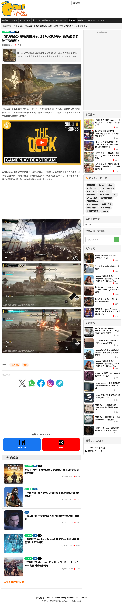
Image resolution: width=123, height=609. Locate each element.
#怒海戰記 (15, 365)
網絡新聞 (82, 20)
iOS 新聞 (13, 20)
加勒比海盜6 (106, 198)
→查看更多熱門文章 (14, 582)
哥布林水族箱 (93, 211)
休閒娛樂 (92, 20)
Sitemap (83, 598)
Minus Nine (104, 195)
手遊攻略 (46, 20)
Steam (102, 185)
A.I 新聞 (101, 20)
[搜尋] (57, 3)
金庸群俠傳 (105, 208)
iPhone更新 (92, 198)
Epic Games (92, 204)
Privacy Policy (58, 598)
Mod (101, 191)
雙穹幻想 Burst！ (94, 201)
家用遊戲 (72, 20)
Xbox (110, 185)
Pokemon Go (108, 188)
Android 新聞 (25, 20)
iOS (109, 191)
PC (17, 32)
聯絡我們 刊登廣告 (95, 451)
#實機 (25, 365)
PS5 (12, 32)
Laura (105, 211)
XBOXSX (6, 32)
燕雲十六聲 (106, 204)
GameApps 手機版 (95, 448)
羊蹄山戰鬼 (92, 208)
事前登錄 (36, 20)
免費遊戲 (91, 185)
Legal (48, 598)
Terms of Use (72, 598)
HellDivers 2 (92, 188)
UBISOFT (91, 191)
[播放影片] (41, 142)
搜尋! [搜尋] (76, 3)
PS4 (114, 195)
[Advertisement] (39, 200)
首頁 (5, 20)
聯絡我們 (40, 598)
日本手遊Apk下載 (59, 20)
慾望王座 (91, 195)
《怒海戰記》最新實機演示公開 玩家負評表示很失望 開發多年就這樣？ (56, 26)
